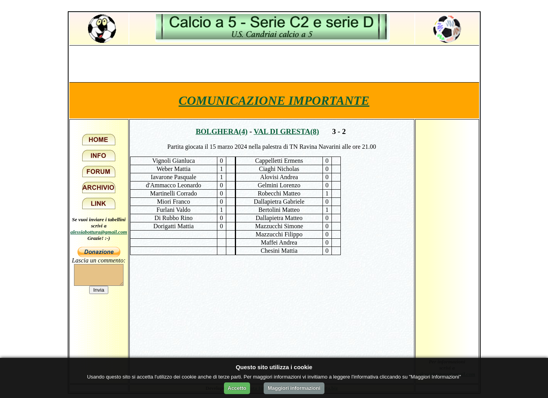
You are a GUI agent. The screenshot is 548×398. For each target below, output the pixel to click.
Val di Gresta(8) (286, 131)
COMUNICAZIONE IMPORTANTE (274, 100)
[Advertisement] (274, 63)
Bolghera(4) (221, 131)
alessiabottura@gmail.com (98, 232)
